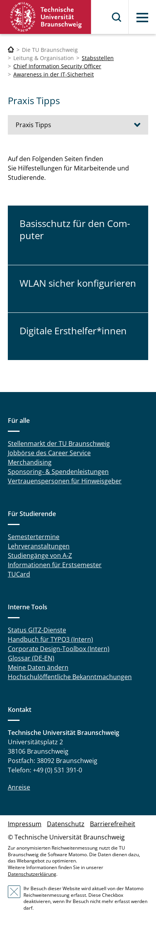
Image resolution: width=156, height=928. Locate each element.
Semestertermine (33, 536)
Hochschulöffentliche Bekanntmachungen (70, 676)
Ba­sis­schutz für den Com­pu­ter (75, 229)
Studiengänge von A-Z (40, 555)
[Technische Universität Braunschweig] (11, 49)
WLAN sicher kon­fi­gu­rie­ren (78, 283)
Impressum (24, 824)
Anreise (19, 787)
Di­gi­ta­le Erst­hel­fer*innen (73, 330)
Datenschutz (65, 824)
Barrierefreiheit (112, 824)
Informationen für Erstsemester (55, 565)
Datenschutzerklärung (32, 874)
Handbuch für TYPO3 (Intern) (50, 639)
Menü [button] (142, 17)
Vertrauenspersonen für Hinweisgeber (65, 481)
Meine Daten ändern (38, 667)
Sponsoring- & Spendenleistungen (58, 471)
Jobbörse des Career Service (49, 453)
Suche (117, 17)
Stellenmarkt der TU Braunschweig (59, 443)
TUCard (19, 574)
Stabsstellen (98, 58)
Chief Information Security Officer (57, 66)
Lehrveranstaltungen (39, 546)
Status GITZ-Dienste (37, 630)
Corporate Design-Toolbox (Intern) (58, 648)
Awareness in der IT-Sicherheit (53, 74)
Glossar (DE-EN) (31, 658)
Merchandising (30, 462)
